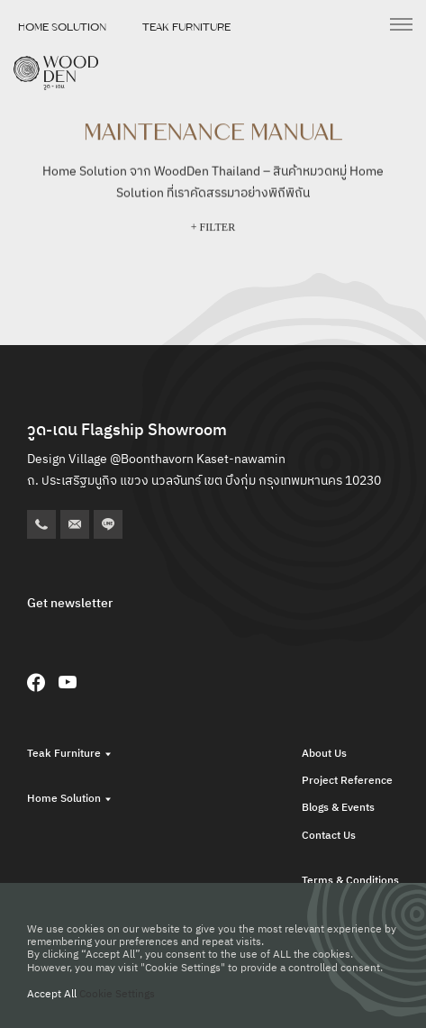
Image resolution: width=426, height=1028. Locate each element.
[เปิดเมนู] (401, 24)
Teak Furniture (186, 27)
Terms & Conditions (350, 880)
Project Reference (347, 780)
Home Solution (62, 27)
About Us (324, 753)
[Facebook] (36, 682)
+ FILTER (213, 228)
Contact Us (329, 835)
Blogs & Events (338, 807)
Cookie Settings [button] (117, 994)
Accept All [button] (52, 994)
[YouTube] (68, 682)
